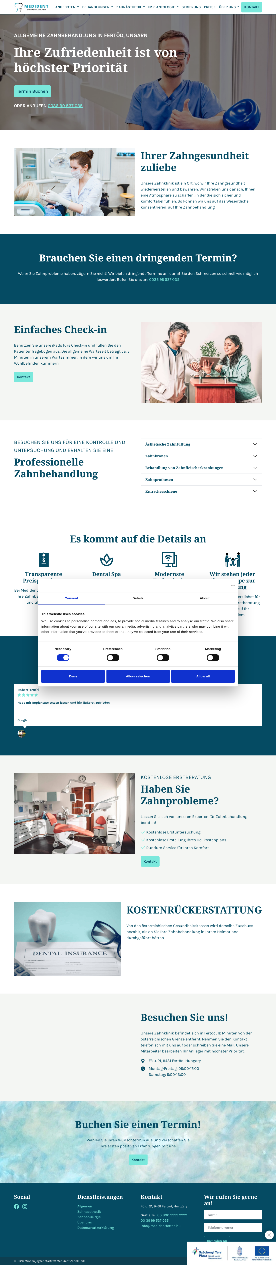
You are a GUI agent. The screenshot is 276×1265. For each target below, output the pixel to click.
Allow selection (138, 676)
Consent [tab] (71, 598)
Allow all (203, 676)
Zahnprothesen (159, 479)
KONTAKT (251, 7)
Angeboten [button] (65, 7)
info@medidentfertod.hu (161, 1226)
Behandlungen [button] (96, 7)
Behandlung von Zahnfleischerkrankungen (184, 467)
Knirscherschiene (161, 491)
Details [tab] (138, 598)
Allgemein (85, 1206)
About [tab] (205, 598)
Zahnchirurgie (89, 1217)
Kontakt (23, 377)
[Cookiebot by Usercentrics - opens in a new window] (215, 585)
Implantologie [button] (162, 7)
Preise (210, 7)
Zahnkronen (156, 456)
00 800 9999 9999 (172, 1215)
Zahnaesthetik (89, 1211)
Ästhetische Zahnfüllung (167, 444)
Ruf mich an (217, 1241)
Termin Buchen (32, 91)
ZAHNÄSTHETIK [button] (129, 7)
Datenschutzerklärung (95, 1227)
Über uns (84, 1222)
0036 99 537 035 (65, 105)
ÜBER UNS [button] (228, 7)
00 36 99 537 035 (155, 1220)
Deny (73, 676)
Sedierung (191, 7)
